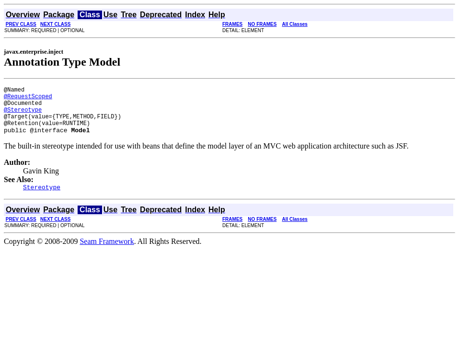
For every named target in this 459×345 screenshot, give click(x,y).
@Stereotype (23, 115)
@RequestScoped (28, 99)
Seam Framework (107, 253)
